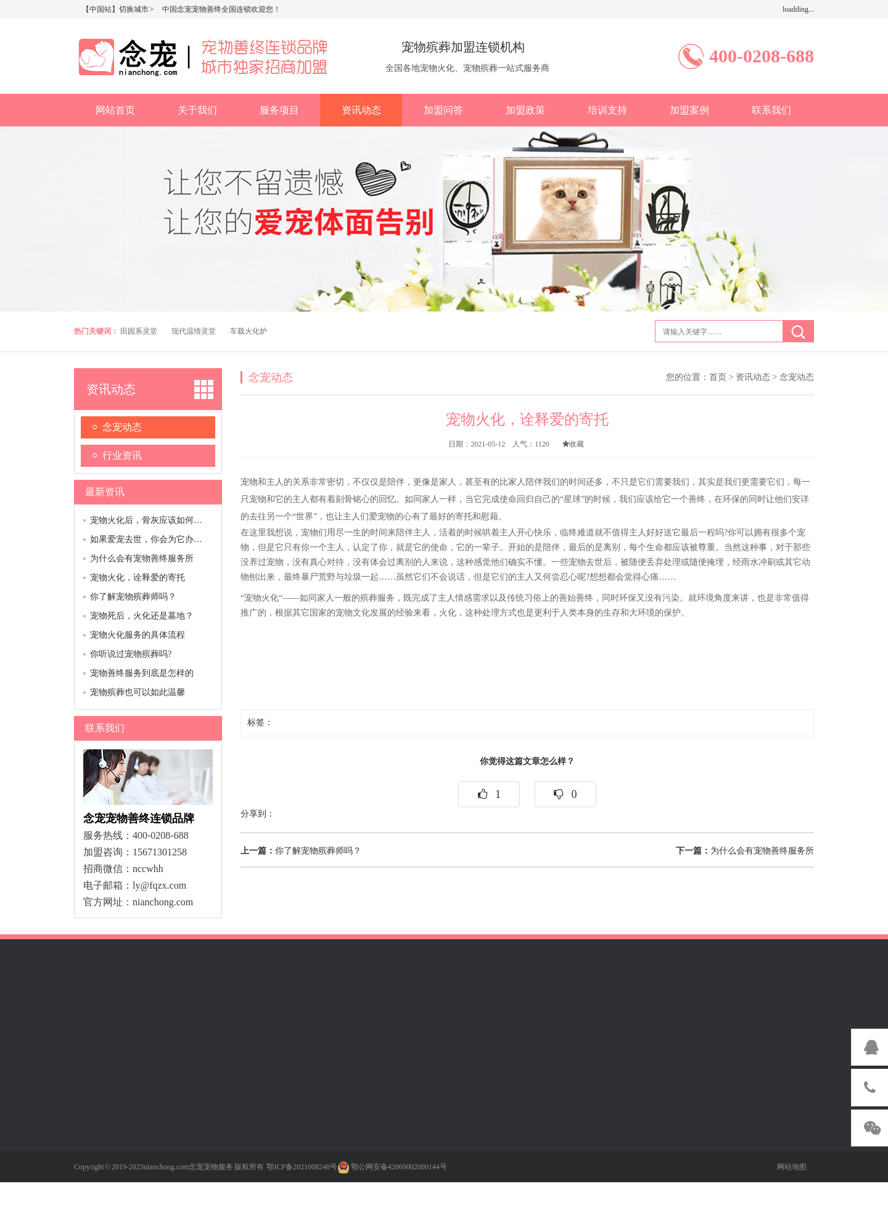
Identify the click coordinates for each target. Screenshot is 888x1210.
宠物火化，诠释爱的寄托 (137, 577)
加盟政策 (525, 110)
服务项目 (279, 110)
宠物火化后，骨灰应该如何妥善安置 (159, 520)
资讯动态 (361, 110)
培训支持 (607, 110)
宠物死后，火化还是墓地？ (142, 615)
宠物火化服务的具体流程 (137, 635)
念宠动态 (122, 427)
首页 (717, 377)
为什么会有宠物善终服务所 (142, 558)
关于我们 (197, 110)
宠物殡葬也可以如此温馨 (137, 692)
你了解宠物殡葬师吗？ (133, 596)
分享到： (257, 813)
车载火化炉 (248, 331)
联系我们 (771, 110)
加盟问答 (443, 110)
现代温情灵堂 (193, 331)
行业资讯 (122, 455)
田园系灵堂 (138, 331)
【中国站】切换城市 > (118, 9)
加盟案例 (689, 110)
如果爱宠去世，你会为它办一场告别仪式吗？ (176, 539)
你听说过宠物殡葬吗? (130, 654)
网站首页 (115, 110)
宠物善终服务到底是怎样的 (142, 673)
